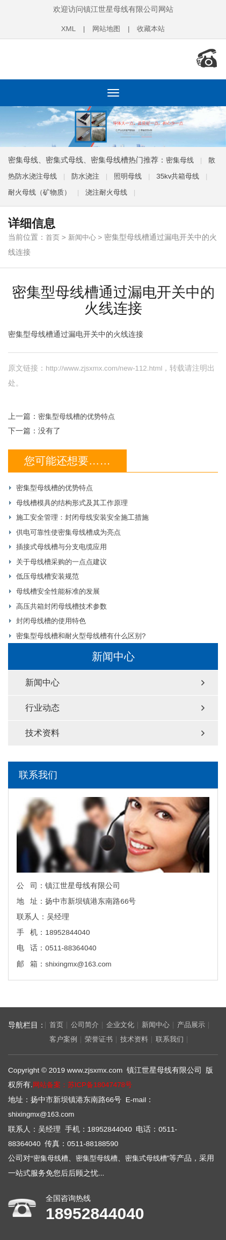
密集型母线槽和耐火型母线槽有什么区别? (86, 630)
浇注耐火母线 (125, 190)
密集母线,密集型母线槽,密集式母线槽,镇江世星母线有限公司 (78, 58)
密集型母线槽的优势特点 (79, 413)
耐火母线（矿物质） (54, 190)
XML (66, 29)
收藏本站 (152, 29)
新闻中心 (84, 235)
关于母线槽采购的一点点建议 (65, 557)
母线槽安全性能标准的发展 (61, 587)
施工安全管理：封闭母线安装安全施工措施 (87, 514)
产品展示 (27, 1034)
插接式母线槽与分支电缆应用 (65, 543)
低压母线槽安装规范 (50, 572)
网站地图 (105, 29)
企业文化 (125, 1020)
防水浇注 (98, 174)
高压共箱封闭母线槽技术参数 (65, 601)
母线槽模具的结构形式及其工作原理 (76, 499)
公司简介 (87, 1020)
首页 (53, 235)
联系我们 (177, 1034)
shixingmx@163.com (79, 959)
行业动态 (42, 702)
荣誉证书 (102, 1034)
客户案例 (64, 1034)
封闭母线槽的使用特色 (53, 616)
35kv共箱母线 (194, 174)
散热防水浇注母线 (38, 174)
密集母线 (181, 158)
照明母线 (142, 174)
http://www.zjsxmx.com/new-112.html (105, 365)
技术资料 (42, 727)
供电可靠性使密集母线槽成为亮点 (72, 529)
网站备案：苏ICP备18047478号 (85, 1080)
